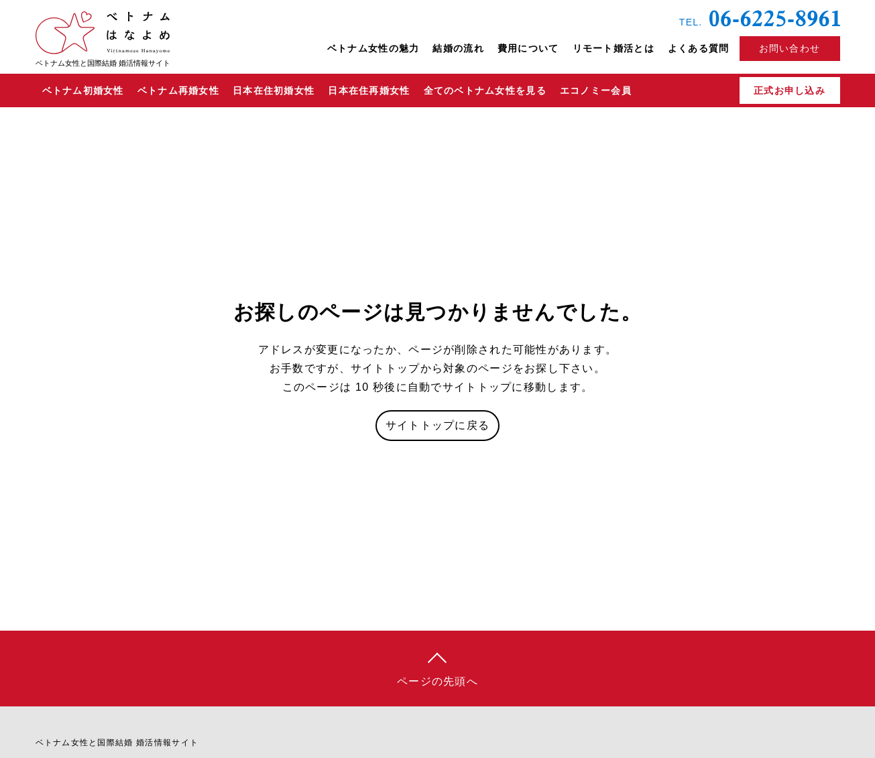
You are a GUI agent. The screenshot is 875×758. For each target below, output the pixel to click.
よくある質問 (699, 48)
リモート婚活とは (613, 48)
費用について (528, 48)
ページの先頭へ (437, 681)
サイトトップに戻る (438, 425)
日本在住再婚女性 (369, 90)
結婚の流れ (457, 48)
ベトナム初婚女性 (83, 90)
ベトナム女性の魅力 (373, 48)
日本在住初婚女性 (273, 90)
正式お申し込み (789, 90)
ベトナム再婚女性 (178, 90)
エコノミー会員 (596, 90)
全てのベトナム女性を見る (485, 90)
